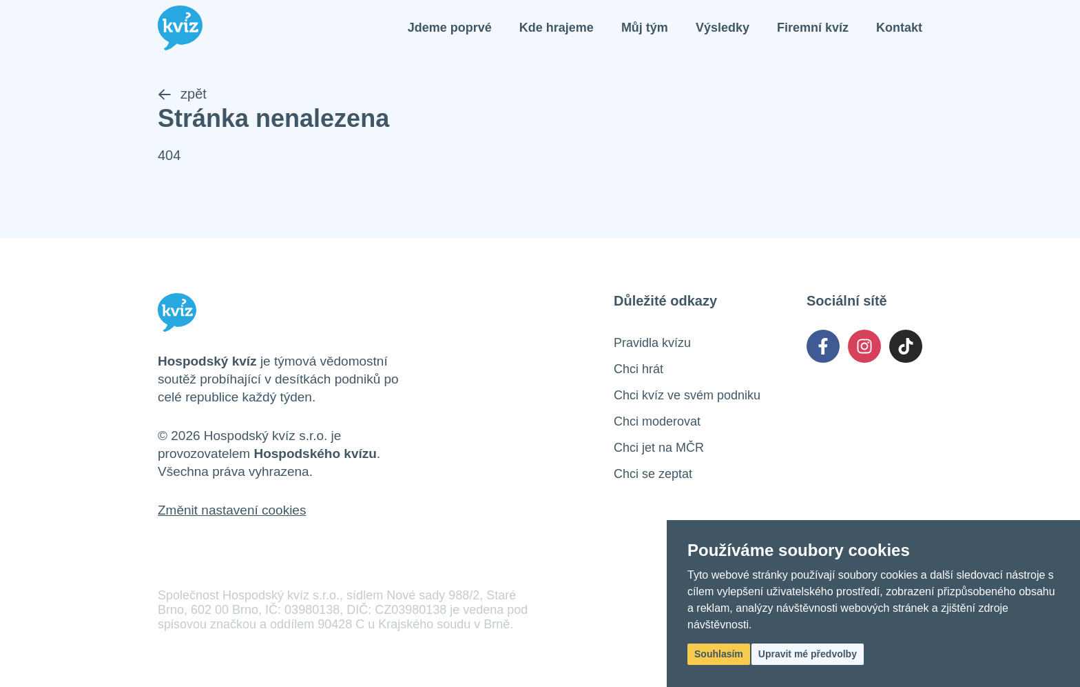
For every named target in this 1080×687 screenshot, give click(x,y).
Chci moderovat (657, 421)
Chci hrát (638, 369)
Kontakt (899, 27)
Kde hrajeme (556, 27)
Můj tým (644, 27)
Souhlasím (718, 653)
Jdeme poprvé (450, 27)
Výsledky (722, 27)
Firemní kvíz (813, 27)
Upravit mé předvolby (807, 653)
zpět (182, 93)
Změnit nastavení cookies (232, 510)
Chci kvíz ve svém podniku (687, 395)
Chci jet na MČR (659, 448)
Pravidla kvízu (652, 343)
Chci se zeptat (653, 474)
